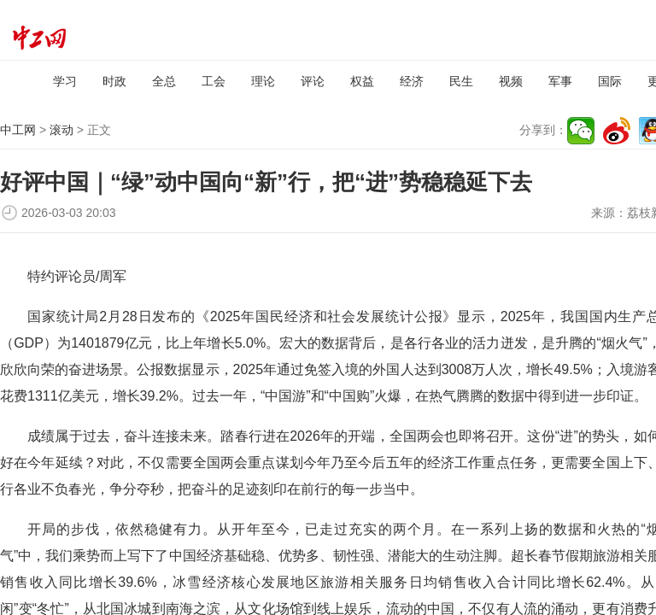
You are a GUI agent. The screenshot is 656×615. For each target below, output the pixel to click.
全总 (164, 81)
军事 (560, 81)
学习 (65, 81)
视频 (511, 81)
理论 (263, 81)
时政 (114, 81)
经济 (412, 81)
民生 (461, 81)
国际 (610, 81)
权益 (362, 81)
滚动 (61, 130)
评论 (313, 81)
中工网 (18, 130)
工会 (214, 81)
